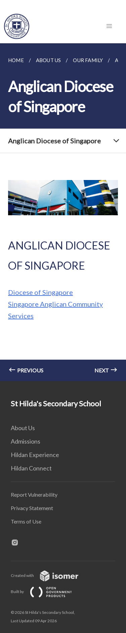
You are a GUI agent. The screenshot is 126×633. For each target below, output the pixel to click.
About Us (23, 428)
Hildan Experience (35, 454)
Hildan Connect (31, 468)
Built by (47, 591)
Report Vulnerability (34, 494)
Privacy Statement (32, 508)
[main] (63, 212)
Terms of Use (26, 521)
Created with (50, 575)
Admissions (25, 441)
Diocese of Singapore (40, 292)
